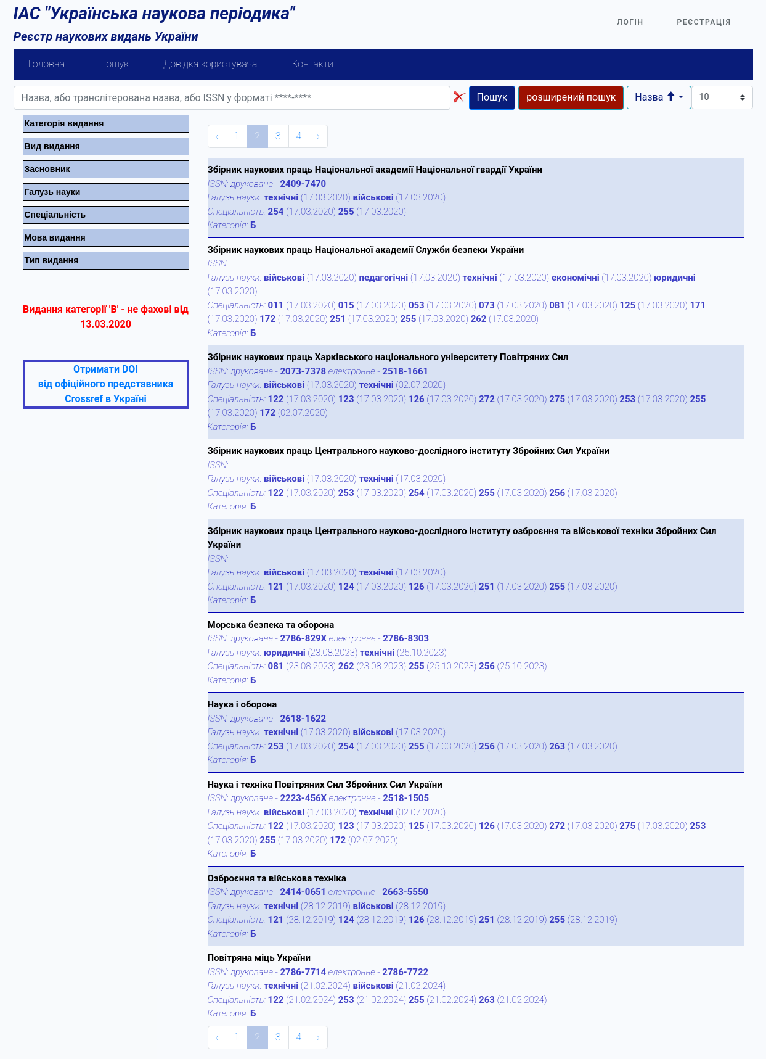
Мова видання (55, 237)
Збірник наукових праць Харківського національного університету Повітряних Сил (388, 357)
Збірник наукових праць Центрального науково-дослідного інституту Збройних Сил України (408, 450)
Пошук (114, 64)
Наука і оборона (242, 704)
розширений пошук (571, 97)
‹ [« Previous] (217, 136)
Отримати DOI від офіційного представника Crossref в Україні (105, 384)
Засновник (47, 169)
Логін (630, 22)
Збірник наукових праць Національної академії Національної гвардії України (375, 169)
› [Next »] (318, 136)
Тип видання (52, 260)
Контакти (312, 64)
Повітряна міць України (259, 957)
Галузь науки (53, 192)
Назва (655, 97)
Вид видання (52, 146)
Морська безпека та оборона (271, 624)
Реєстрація (704, 22)
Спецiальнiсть (55, 215)
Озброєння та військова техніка (277, 878)
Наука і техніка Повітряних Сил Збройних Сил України (325, 784)
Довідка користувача (210, 64)
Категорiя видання (64, 123)
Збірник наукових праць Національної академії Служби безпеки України (366, 249)
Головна (46, 64)
